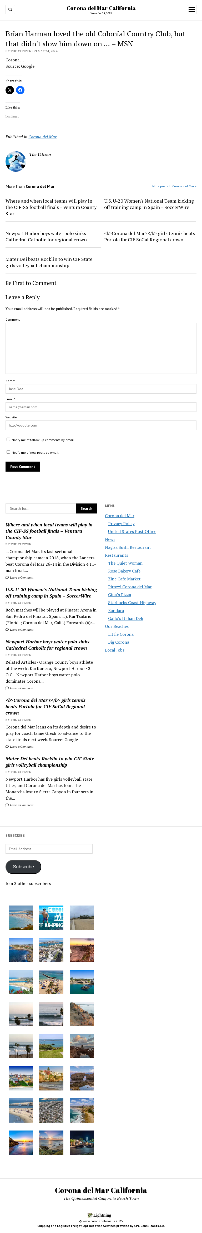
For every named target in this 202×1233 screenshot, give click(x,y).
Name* (10, 381)
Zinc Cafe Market (124, 579)
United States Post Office (132, 531)
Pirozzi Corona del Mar (130, 587)
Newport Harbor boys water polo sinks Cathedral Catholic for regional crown (47, 644)
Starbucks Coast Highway (132, 602)
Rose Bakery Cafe (124, 571)
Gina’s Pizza (119, 595)
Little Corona (121, 634)
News (110, 539)
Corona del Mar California (101, 8)
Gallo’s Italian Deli (125, 618)
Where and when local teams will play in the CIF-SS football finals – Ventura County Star (49, 530)
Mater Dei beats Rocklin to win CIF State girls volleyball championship (50, 761)
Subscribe (23, 866)
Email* (10, 399)
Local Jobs (114, 650)
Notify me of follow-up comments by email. (43, 440)
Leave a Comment (19, 577)
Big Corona (118, 642)
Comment (13, 319)
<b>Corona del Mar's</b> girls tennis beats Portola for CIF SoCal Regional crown (45, 706)
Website (11, 417)
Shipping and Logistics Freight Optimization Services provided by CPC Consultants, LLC (101, 1226)
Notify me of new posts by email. (35, 452)
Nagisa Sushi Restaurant (128, 547)
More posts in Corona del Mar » (174, 186)
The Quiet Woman (125, 563)
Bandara (116, 610)
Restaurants (116, 555)
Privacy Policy (121, 523)
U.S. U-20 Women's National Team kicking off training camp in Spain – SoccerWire (51, 592)
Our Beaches (117, 626)
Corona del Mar (119, 515)
